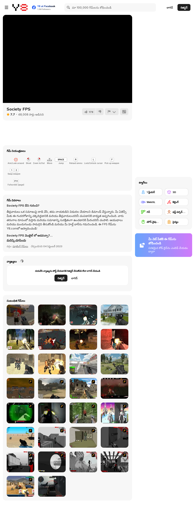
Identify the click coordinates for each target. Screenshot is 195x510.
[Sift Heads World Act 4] (52, 461)
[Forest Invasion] (20, 339)
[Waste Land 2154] (20, 388)
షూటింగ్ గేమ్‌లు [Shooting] (20, 246)
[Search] (68, 7)
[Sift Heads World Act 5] (83, 461)
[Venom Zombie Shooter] (114, 339)
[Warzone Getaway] (20, 486)
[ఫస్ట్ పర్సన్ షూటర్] (176, 212)
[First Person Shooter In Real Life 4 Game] (83, 413)
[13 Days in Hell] (114, 388)
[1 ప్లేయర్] (150, 192)
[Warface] (83, 437)
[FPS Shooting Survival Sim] (114, 364)
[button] (16, 240)
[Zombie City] (52, 315)
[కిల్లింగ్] (176, 202)
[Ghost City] (52, 339)
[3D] (176, 192)
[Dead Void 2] (20, 315)
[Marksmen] (20, 413)
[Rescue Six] (114, 315)
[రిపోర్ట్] (112, 111)
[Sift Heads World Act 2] (114, 437)
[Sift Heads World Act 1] (52, 437)
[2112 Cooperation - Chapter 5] (114, 413)
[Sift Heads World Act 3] (20, 461)
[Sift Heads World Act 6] (114, 461)
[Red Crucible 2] (52, 486)
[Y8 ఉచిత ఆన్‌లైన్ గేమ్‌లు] (20, 7)
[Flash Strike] (52, 388)
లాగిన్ (170, 7)
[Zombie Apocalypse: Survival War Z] (83, 339)
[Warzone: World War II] (83, 388)
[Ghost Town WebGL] (83, 315)
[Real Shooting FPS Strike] (83, 364)
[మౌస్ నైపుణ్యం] (150, 222)
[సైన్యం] (176, 222)
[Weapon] (20, 437)
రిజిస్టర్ (184, 7)
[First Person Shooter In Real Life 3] (52, 413)
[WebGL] (150, 202)
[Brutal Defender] (20, 364)
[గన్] (150, 212)
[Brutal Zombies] (52, 364)
